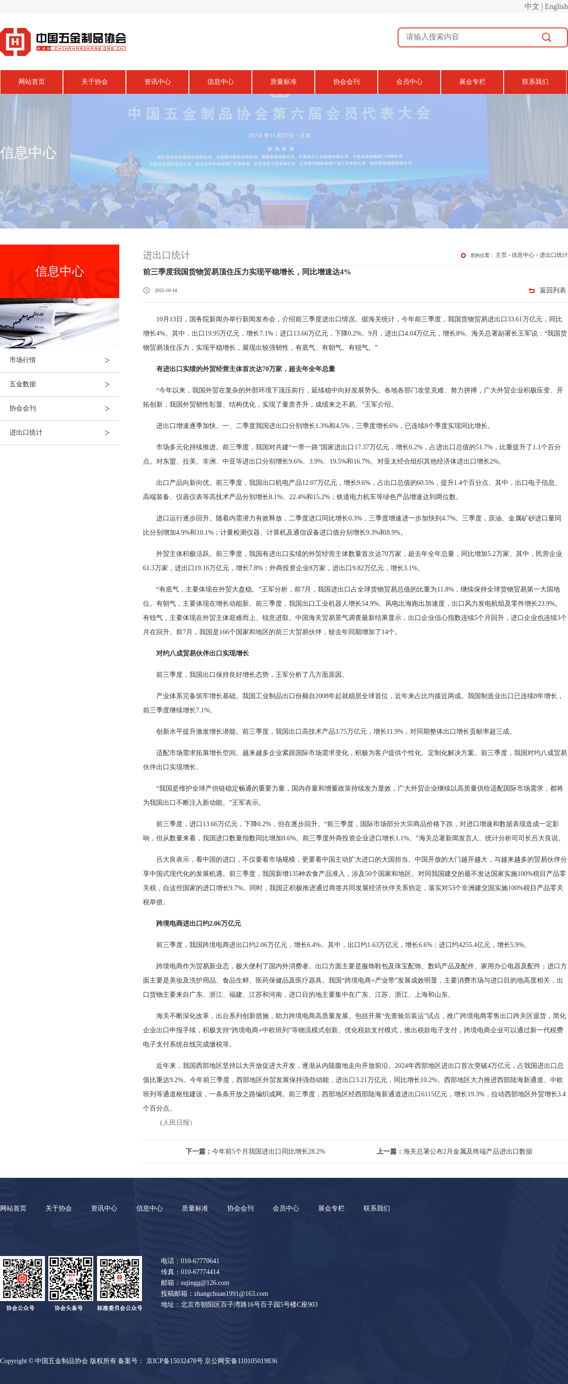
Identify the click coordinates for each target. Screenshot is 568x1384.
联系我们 (535, 81)
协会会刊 (346, 81)
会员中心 (409, 81)
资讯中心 (157, 81)
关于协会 (94, 81)
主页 (501, 255)
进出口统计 (64, 433)
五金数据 (64, 384)
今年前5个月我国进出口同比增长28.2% (255, 1151)
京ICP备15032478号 (174, 1361)
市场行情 (64, 360)
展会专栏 (472, 81)
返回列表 (553, 290)
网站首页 (31, 81)
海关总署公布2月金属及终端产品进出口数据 (454, 1151)
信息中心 (220, 81)
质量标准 (283, 81)
